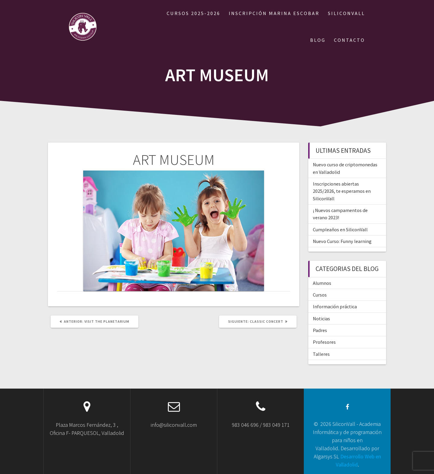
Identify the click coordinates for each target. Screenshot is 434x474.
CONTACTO (349, 40)
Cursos (320, 295)
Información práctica (335, 306)
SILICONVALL (346, 13)
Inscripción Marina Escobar (274, 13)
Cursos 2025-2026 (193, 13)
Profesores (324, 342)
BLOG (318, 40)
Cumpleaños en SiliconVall (340, 229)
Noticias (321, 318)
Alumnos (322, 283)
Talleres (321, 354)
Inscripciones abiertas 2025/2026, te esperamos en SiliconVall (342, 191)
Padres (320, 330)
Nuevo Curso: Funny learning (342, 241)
